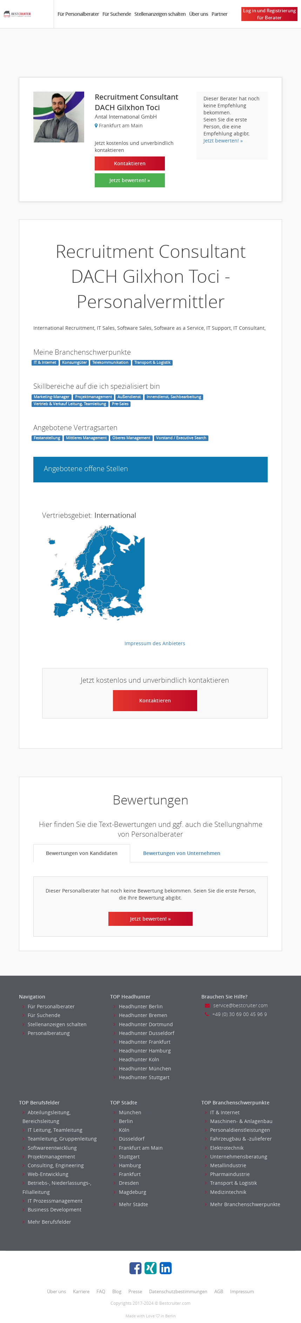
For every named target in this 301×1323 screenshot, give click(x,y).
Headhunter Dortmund (143, 1024)
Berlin (123, 1121)
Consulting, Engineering (53, 1165)
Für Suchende (116, 14)
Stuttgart (127, 1156)
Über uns (198, 14)
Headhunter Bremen (140, 1015)
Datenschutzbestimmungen (178, 1291)
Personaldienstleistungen (237, 1130)
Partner (219, 14)
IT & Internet (222, 1112)
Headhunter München (142, 1068)
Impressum (242, 1291)
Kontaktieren (130, 163)
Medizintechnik (225, 1192)
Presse (135, 1291)
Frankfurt (127, 1174)
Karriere (81, 1291)
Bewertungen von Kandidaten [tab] (82, 853)
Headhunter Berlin (138, 1006)
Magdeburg (130, 1192)
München (127, 1112)
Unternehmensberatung (236, 1156)
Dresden (126, 1183)
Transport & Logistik (231, 1183)
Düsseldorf (129, 1138)
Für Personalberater (78, 14)
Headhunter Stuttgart (141, 1077)
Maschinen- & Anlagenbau (239, 1121)
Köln (121, 1130)
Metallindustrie (225, 1165)
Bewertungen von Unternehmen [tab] (181, 853)
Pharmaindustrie (227, 1174)
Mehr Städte (131, 1204)
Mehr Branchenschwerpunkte (242, 1204)
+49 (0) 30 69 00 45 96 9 (236, 1014)
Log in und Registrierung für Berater (269, 14)
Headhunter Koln (136, 1059)
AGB (218, 1291)
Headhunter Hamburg (142, 1050)
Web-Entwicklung (45, 1174)
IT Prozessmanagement (52, 1200)
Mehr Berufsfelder (46, 1221)
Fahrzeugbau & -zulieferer (238, 1138)
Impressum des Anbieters (155, 643)
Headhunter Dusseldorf (144, 1033)
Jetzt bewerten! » (129, 180)
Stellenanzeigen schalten (160, 14)
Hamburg (127, 1165)
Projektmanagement (48, 1156)
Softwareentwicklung (49, 1147)
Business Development (51, 1209)
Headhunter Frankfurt (142, 1041)
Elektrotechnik (224, 1147)
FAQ (100, 1291)
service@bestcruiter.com (236, 1005)
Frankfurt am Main (138, 1147)
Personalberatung (46, 1033)
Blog (116, 1291)
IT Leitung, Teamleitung (52, 1130)
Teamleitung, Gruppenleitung (59, 1138)
